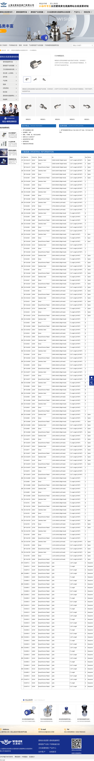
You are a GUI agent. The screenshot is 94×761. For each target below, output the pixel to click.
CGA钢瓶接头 (33, 50)
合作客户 (41, 752)
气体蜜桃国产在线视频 (36, 45)
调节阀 (5, 77)
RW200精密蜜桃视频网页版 (48, 719)
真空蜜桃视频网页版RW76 (84, 719)
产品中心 (77, 12)
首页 (8, 50)
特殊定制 (87, 12)
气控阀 (5, 80)
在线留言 (52, 752)
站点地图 (41, 755)
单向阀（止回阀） (8, 73)
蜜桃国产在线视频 (37, 12)
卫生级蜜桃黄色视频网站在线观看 (58, 12)
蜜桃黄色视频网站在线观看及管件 (19, 50)
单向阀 (25, 45)
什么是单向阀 (11, 141)
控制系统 (6, 88)
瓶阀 (20, 45)
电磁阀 (5, 99)
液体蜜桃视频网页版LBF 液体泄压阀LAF (70, 719)
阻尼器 (5, 92)
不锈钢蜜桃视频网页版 (52, 45)
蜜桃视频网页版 (21, 12)
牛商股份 (24, 757)
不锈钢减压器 (13, 45)
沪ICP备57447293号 (6, 757)
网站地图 (2, 760)
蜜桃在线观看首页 (6, 12)
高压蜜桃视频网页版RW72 (29, 719)
